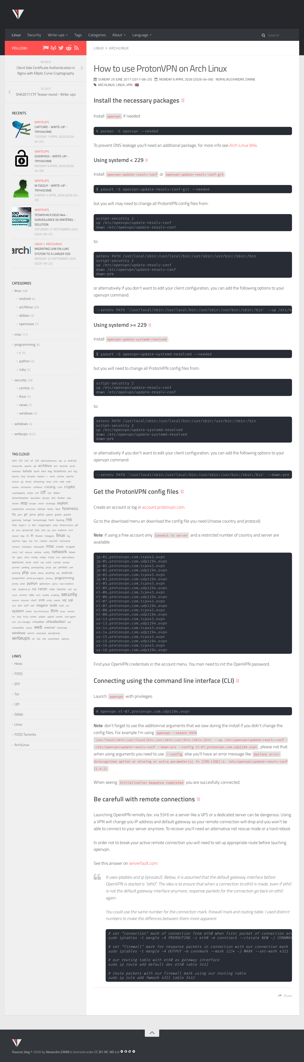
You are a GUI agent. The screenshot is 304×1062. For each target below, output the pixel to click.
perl (71, 567)
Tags (78, 35)
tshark (33, 616)
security (20, 380)
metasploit (38, 547)
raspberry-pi (24, 589)
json (54, 530)
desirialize (35, 498)
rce (34, 589)
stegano (42, 605)
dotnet (15, 503)
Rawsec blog (21, 1051)
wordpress (54, 633)
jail (76, 525)
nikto (26, 557)
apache (27, 466)
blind (43, 471)
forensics (70, 508)
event (41, 503)
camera (60, 476)
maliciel (43, 541)
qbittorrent (44, 584)
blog (50, 471)
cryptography (18, 493)
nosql (51, 557)
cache (52, 476)
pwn (22, 584)
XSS (37, 461)
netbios (38, 552)
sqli (70, 600)
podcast (67, 572)
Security (34, 35)
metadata (26, 547)
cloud (48, 481)
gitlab (41, 514)
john (43, 530)
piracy (41, 573)
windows (26, 413)
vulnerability (18, 628)
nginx (19, 557)
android (25, 298)
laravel (15, 536)
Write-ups (56, 35)
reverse (61, 589)
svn (67, 605)
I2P (16, 704)
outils (48, 562)
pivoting (50, 573)
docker (61, 498)
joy (48, 530)
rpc (75, 589)
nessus (28, 552)
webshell (49, 627)
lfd (27, 536)
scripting (55, 595)
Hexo (18, 663)
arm (56, 466)
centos (24, 388)
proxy (15, 584)
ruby (22, 369)
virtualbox (38, 621)
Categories (97, 35)
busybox (31, 476)
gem (20, 514)
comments (26, 487)
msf (21, 552)
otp (42, 562)
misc (18, 334)
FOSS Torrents (25, 734)
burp (23, 476)
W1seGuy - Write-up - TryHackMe (51, 188)
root (70, 589)
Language (140, 35)
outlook (57, 562)
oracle (28, 562)
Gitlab (18, 714)
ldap (22, 536)
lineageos (49, 536)
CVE (26, 461)
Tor (16, 694)
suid (61, 605)
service (15, 600)
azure (72, 466)
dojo (69, 498)
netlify (46, 552)
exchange (50, 503)
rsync (14, 595)
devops (45, 498)
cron (59, 487)
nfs (13, 557)
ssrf (26, 605)
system (18, 611)
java (18, 530)
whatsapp (62, 628)
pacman (16, 567)
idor (34, 525)
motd (14, 552)
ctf (43, 492)
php (25, 572)
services (25, 600)
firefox (50, 509)
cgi (22, 481)
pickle (33, 573)
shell (33, 600)
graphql (67, 514)
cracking (49, 487)
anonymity (17, 466)
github (33, 514)
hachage (27, 520)
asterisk (64, 466)
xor (33, 639)
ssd (14, 605)
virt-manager (24, 622)
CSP (21, 461)
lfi (32, 535)
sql (64, 600)
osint (36, 562)
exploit (62, 503)
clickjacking (38, 481)
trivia (25, 616)
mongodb (70, 547)
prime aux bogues (35, 578)
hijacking (60, 520)
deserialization (20, 498)
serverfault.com (143, 863)
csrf (37, 493)
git (26, 514)
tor (13, 616)
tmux (62, 611)
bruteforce (60, 471)
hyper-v (22, 525)
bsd (70, 471)
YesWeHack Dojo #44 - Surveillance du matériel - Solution (55, 219)
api (34, 466)
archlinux (119, 48)
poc (58, 573)
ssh (20, 605)
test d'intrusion (41, 611)
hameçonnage (40, 520)
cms (55, 481)
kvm (71, 530)
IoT (31, 461)
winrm (30, 633)
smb (41, 599)
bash (36, 471)
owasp (66, 562)
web (38, 626)
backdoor (16, 471)
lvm (36, 541)
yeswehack (53, 639)
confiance (37, 487)
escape (32, 503)
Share (285, 995)
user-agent (70, 616)
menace (16, 547)
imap (55, 525)
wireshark (41, 633)
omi (58, 557)
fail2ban (41, 509)
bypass (41, 476)
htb (69, 519)
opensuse (26, 324)
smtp (49, 600)
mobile (60, 547)
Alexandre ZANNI (57, 1051)
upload (50, 616)
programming (24, 344)
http (14, 525)
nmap (34, 557)
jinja (37, 530)
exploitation (18, 509)
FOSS (18, 673)
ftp (14, 514)
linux (99, 48)
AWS (14, 461)
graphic (58, 514)
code (62, 481)
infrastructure (66, 525)
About (117, 35)
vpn (129, 84)
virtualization (56, 621)
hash (51, 520)
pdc (54, 567)
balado (27, 471)
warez (29, 628)
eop (24, 503)
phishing (16, 573)
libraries (39, 536)
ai (65, 461)
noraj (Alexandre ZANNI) (235, 79)
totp (19, 616)
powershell (18, 578)
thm (54, 610)
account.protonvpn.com (163, 507)
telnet (29, 611)
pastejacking (37, 567)
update (41, 616)
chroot (28, 481)
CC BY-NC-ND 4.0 (106, 1051)
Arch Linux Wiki (243, 145)
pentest (62, 567)
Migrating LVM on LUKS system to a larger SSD (52, 251)
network (59, 551)
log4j (24, 541)
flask (57, 509)
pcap (48, 567)
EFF (17, 684)
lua (30, 541)
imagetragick (44, 525)
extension (31, 509)
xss (38, 639)
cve (49, 493)
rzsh (38, 595)
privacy (49, 578)
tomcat (70, 611)
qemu (55, 584)
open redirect (68, 557)
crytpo (30, 493)
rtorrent (23, 595)
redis (52, 589)
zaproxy (65, 639)
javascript (27, 530)
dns (53, 498)
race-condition (66, 584)
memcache (65, 541)
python (24, 361)
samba (45, 595)
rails (14, 589)
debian (24, 315)
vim (14, 622)
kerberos (62, 530)
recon (42, 589)
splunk (57, 600)
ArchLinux (21, 744)
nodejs (43, 557)
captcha (70, 476)
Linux (16, 35)
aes (60, 461)
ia (29, 525)
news (23, 405)
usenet (59, 616)
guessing (16, 520)
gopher (49, 514)
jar (13, 530)
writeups (42, 122)
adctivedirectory (49, 461)
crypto (69, 486)
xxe (44, 638)
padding (25, 567)
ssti (32, 605)
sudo (53, 605)
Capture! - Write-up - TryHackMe (51, 129)
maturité (53, 541)
